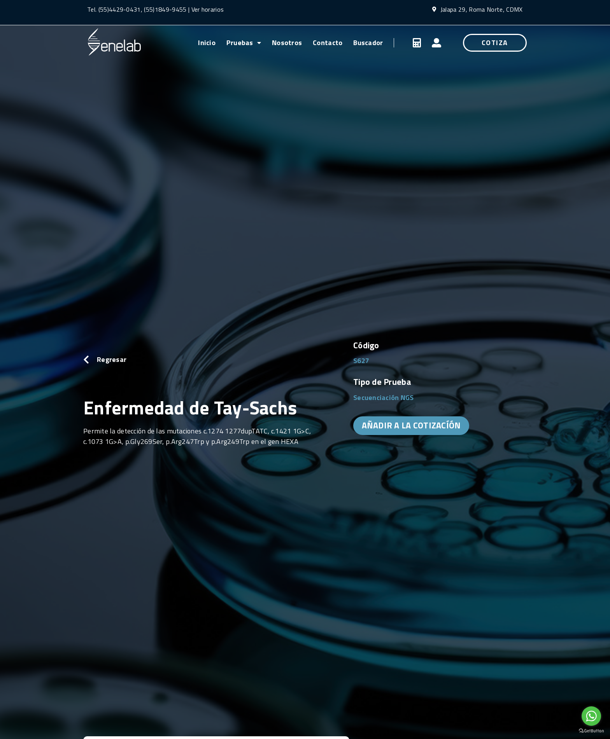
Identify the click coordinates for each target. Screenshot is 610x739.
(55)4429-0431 (119, 9)
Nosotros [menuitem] (287, 42)
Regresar (111, 359)
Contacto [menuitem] (327, 42)
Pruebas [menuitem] (243, 42)
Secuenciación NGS (383, 397)
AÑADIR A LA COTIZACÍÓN (411, 425)
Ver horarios (207, 9)
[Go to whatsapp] (591, 716)
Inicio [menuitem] (207, 42)
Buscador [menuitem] (368, 42)
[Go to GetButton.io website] (591, 731)
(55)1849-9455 (164, 9)
